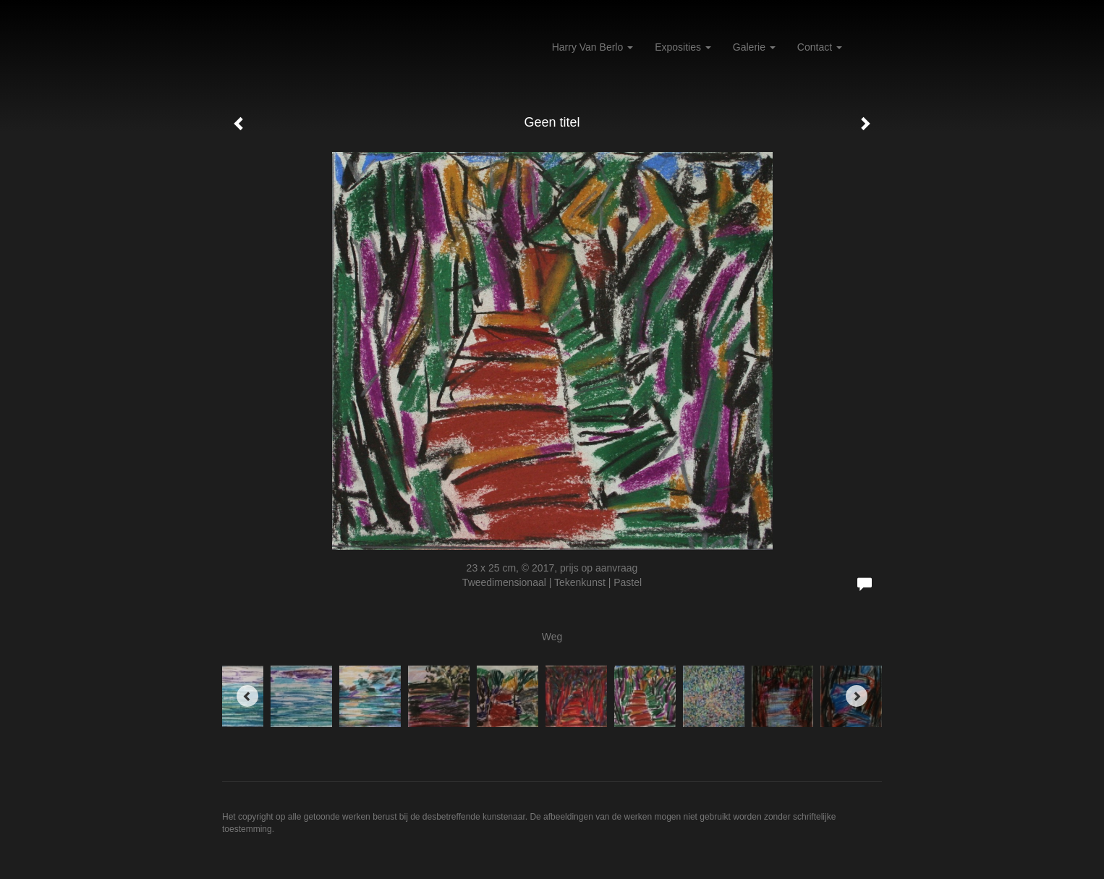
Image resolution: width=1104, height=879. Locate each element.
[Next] (856, 696)
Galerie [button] (754, 47)
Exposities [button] (683, 47)
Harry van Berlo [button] (592, 47)
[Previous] (247, 696)
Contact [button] (819, 47)
